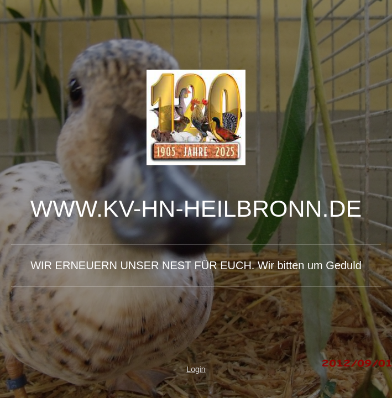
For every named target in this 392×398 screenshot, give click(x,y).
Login (195, 369)
